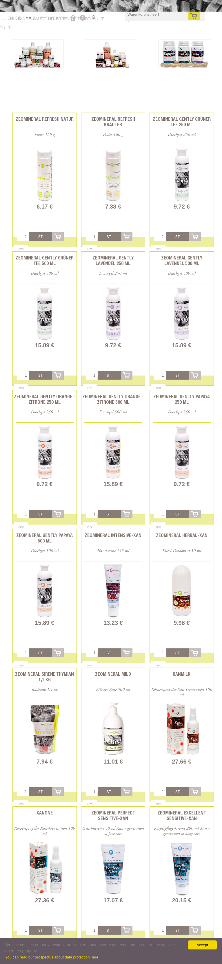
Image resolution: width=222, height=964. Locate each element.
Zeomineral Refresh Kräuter (113, 121)
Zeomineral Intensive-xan (113, 535)
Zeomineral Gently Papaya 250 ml (181, 399)
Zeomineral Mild (113, 674)
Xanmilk (181, 674)
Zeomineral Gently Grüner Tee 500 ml (45, 260)
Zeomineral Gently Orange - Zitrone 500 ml (113, 399)
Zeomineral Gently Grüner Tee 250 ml (182, 121)
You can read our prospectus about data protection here (51, 957)
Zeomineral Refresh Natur (45, 119)
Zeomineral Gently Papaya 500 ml (44, 538)
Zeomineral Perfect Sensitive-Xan (113, 815)
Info (21, 249)
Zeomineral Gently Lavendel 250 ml (113, 260)
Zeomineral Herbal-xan (182, 535)
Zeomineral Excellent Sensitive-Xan (181, 815)
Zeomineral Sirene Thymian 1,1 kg (44, 676)
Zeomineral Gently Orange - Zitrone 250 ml (44, 399)
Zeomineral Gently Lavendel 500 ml (181, 260)
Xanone (45, 813)
